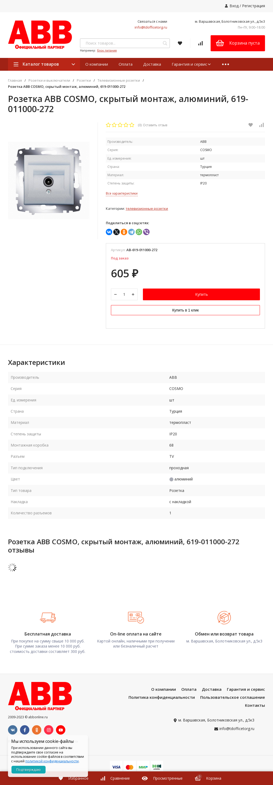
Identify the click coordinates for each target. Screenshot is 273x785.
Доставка (152, 64)
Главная (15, 80)
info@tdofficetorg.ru (151, 27)
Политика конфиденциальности (162, 697)
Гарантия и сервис (191, 64)
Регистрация (253, 5)
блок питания (107, 50)
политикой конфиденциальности (52, 761)
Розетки (84, 80)
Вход (234, 5)
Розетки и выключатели (49, 80)
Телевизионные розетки (119, 80)
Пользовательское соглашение (232, 697)
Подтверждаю (28, 769)
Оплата (126, 64)
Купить (201, 294)
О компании (96, 64)
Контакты (255, 705)
